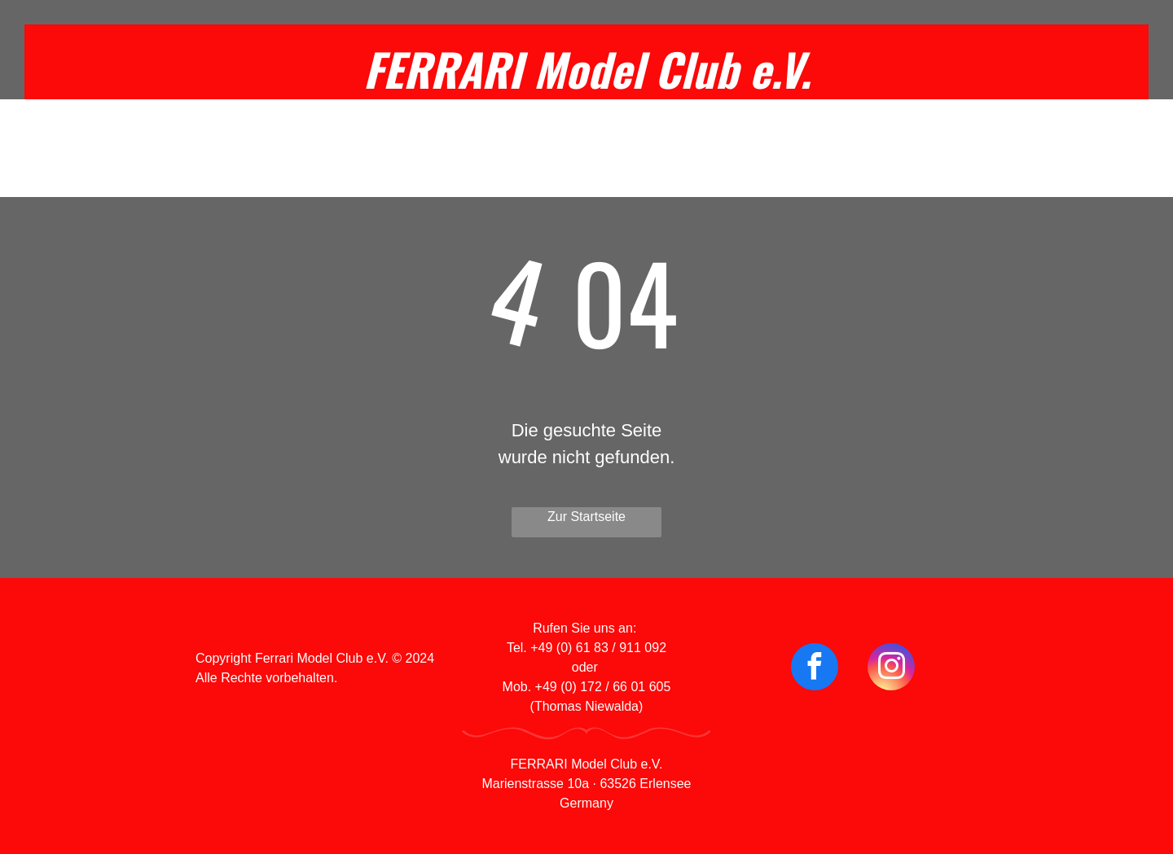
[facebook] (814, 668)
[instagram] (891, 668)
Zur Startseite (586, 516)
